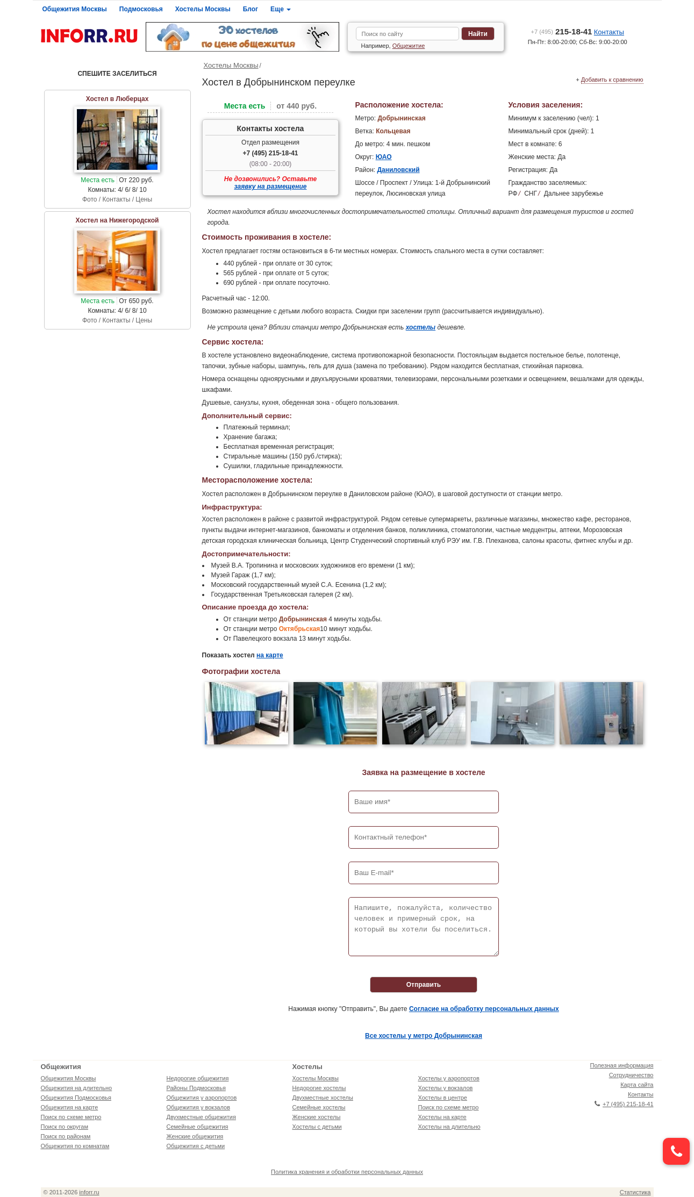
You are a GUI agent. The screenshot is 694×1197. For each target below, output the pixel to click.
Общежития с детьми (196, 1146)
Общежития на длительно (76, 1088)
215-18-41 (561, 31)
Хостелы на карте (442, 1117)
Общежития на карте (69, 1107)
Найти (478, 34)
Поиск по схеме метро (71, 1117)
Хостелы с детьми (317, 1126)
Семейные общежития (197, 1126)
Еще (280, 9)
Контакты (609, 32)
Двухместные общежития (201, 1117)
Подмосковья (141, 9)
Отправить (423, 984)
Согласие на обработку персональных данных (484, 1009)
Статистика (635, 1192)
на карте (269, 655)
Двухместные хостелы (322, 1097)
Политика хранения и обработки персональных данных (347, 1172)
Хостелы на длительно (449, 1126)
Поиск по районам (66, 1136)
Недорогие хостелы (319, 1088)
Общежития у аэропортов (202, 1097)
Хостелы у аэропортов (449, 1078)
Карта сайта (636, 1084)
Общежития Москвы (74, 9)
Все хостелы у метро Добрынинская (423, 1036)
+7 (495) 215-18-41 (270, 153)
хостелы (420, 327)
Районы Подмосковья (196, 1088)
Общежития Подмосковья (76, 1097)
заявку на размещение (270, 186)
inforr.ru (89, 1192)
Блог (250, 9)
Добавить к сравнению (612, 79)
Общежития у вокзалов (198, 1107)
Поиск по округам (65, 1126)
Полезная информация (622, 1065)
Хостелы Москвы (203, 9)
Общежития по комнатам (75, 1146)
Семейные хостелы (319, 1107)
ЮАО (384, 157)
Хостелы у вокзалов (445, 1088)
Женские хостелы (316, 1117)
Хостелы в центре (442, 1097)
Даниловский (398, 170)
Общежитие (408, 45)
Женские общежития (195, 1136)
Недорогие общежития (198, 1078)
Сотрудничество (631, 1075)
